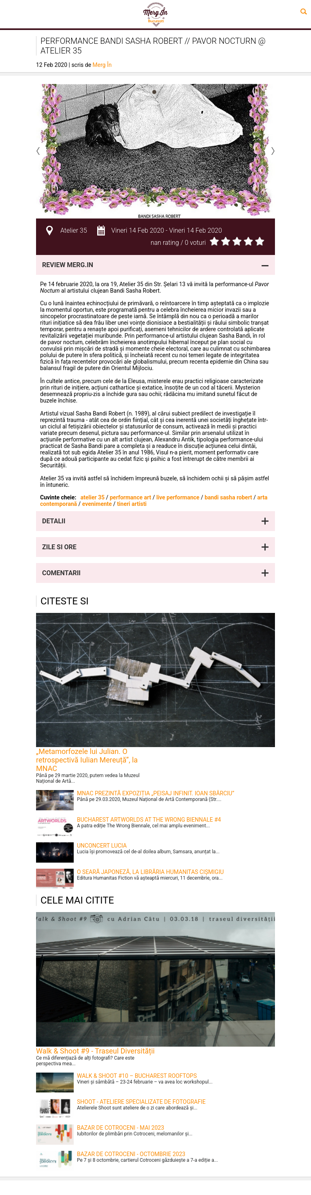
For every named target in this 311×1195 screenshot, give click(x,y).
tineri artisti (132, 504)
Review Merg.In (67, 265)
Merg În (102, 65)
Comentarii (61, 573)
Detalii (53, 521)
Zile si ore (59, 547)
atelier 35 (92, 497)
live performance (178, 497)
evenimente (97, 504)
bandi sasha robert (228, 497)
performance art (130, 497)
